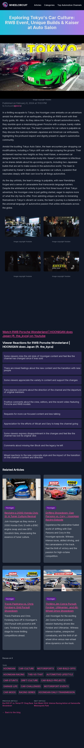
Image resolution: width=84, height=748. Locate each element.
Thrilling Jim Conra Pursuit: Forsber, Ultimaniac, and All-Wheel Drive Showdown (62, 607)
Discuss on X (7, 658)
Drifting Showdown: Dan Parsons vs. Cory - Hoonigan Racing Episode (62, 516)
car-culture (26, 668)
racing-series (27, 692)
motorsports (45, 668)
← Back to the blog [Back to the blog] (11, 712)
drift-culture (29, 680)
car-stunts (10, 680)
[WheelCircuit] (15, 5)
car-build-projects (53, 680)
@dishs (17, 106)
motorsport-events (56, 686)
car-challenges (31, 686)
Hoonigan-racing (13, 674)
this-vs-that (35, 674)
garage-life (10, 686)
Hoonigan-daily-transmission (57, 692)
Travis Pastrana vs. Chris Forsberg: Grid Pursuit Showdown (18, 607)
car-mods (9, 692)
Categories (49, 5)
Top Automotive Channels (69, 5)
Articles (37, 5)
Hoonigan (9, 668)
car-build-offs (66, 668)
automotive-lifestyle (59, 674)
